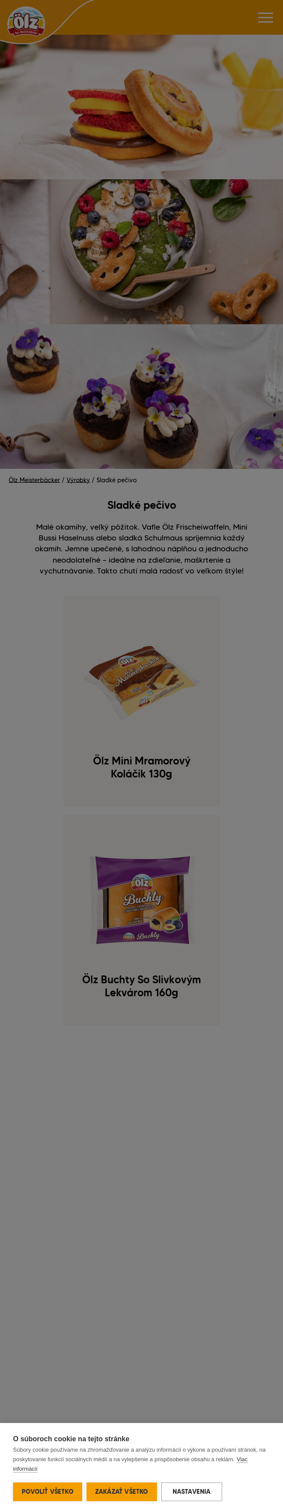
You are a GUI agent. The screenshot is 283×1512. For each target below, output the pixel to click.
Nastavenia (192, 1491)
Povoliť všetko (47, 1491)
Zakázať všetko (121, 1491)
